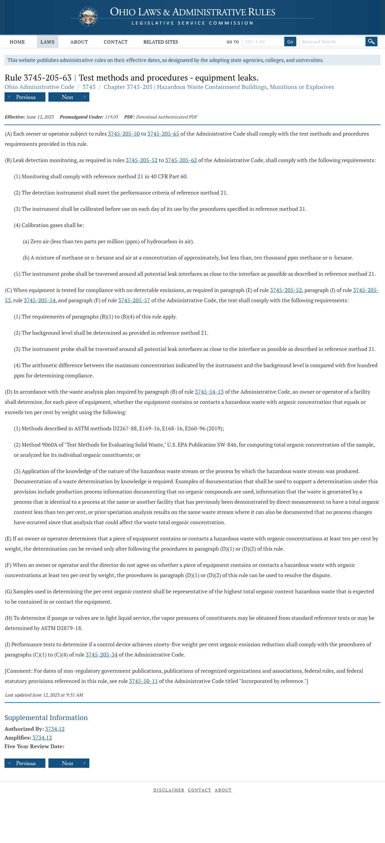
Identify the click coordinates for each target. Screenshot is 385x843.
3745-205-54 (40, 300)
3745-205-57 (134, 300)
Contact (116, 41)
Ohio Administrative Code (39, 87)
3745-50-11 (143, 681)
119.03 (111, 117)
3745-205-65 (163, 133)
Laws (48, 41)
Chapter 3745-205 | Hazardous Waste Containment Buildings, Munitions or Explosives (219, 87)
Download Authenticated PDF (166, 117)
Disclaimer (169, 790)
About (79, 41)
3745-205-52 (142, 160)
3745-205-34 (102, 654)
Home (17, 41)
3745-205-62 (181, 160)
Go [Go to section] (290, 41)
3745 (89, 87)
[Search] (371, 41)
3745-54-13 (209, 391)
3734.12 (55, 728)
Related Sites (160, 41)
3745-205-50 (124, 133)
